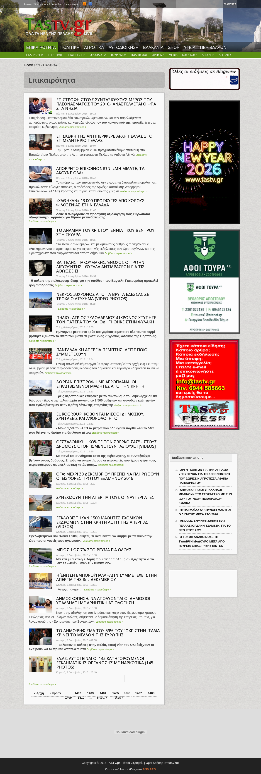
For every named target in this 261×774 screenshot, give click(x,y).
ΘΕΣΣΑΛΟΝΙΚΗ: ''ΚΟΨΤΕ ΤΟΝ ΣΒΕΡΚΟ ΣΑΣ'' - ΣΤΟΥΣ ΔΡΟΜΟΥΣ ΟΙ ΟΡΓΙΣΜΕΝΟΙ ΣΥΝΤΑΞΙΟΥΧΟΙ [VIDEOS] (106, 444)
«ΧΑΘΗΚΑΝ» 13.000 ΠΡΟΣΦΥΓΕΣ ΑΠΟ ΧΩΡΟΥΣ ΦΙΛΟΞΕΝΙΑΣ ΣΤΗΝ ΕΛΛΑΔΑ (100, 203)
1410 (81, 697)
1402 (78, 693)
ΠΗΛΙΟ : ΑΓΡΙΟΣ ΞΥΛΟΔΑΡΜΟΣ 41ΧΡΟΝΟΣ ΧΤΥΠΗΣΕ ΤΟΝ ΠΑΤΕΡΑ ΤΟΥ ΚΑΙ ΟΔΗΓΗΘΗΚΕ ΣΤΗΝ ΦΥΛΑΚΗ (106, 320)
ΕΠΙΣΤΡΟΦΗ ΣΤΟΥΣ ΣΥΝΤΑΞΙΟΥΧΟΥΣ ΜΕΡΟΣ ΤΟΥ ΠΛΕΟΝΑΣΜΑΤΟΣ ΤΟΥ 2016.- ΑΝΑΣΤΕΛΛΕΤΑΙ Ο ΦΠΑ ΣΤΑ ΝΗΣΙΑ (106, 104)
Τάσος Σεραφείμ (133, 762)
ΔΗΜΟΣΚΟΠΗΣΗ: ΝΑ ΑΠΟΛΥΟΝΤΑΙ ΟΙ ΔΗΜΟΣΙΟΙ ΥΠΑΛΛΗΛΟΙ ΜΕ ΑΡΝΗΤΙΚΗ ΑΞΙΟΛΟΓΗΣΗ (103, 600)
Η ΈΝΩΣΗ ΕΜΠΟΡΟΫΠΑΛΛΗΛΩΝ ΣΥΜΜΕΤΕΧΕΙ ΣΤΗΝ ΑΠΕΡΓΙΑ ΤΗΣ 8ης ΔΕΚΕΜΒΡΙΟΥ (106, 577)
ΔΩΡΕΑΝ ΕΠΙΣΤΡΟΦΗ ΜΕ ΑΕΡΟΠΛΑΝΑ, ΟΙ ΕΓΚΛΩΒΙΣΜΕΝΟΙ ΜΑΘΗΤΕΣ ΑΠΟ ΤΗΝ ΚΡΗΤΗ (100, 384)
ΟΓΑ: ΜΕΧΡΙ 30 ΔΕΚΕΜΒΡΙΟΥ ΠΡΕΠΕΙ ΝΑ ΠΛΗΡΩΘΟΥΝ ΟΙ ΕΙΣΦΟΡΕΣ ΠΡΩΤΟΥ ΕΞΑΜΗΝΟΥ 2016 (107, 476)
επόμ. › (102, 697)
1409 (68, 697)
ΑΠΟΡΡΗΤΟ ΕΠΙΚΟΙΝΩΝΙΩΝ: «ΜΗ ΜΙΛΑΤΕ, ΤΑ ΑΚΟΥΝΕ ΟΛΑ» (100, 170)
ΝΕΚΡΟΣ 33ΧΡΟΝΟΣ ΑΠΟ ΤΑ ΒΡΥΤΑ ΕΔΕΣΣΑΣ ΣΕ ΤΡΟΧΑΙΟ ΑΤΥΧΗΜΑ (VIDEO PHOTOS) (102, 296)
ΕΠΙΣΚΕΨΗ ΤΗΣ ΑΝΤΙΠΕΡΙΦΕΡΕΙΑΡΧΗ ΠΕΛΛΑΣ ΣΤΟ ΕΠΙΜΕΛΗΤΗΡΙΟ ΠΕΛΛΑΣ (104, 138)
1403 (90, 693)
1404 (103, 693)
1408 (151, 693)
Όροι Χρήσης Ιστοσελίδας (162, 762)
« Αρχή (39, 693)
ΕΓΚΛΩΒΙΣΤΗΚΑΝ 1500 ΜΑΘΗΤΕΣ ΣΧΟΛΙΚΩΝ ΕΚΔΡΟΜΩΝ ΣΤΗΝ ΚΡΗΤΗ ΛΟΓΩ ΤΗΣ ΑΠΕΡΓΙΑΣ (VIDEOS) (102, 522)
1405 (115, 693)
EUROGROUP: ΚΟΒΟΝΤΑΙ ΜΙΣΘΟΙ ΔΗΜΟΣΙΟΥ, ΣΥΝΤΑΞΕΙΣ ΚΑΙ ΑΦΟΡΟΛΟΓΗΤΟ (100, 416)
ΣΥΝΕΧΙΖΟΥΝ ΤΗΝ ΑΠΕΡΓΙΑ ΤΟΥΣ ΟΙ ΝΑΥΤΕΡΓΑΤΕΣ (105, 497)
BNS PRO (149, 769)
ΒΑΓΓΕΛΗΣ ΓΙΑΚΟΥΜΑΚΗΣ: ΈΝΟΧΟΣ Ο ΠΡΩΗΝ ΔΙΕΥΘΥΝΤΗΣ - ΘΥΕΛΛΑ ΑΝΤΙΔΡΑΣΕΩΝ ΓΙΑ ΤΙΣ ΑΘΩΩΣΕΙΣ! (100, 267)
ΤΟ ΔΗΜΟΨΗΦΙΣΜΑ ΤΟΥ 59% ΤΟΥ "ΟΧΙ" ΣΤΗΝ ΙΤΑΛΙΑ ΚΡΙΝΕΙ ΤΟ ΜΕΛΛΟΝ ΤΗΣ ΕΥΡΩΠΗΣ (108, 633)
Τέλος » (118, 697)
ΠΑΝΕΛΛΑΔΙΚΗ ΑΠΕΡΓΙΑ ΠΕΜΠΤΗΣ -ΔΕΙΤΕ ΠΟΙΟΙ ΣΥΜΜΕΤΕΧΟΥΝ (102, 352)
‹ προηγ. (56, 693)
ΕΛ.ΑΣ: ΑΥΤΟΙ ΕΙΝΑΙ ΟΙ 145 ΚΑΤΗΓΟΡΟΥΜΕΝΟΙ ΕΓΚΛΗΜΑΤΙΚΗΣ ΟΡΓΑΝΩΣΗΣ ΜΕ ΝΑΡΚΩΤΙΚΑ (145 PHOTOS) (104, 663)
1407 (138, 693)
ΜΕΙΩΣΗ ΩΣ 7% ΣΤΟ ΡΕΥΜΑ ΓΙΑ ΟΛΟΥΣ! (94, 549)
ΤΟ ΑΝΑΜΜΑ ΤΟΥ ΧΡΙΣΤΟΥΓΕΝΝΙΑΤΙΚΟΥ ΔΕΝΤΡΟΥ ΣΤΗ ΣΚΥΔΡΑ (105, 232)
